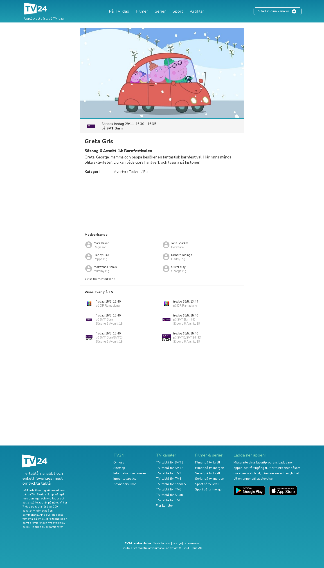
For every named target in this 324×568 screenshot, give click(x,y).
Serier (160, 11)
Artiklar (197, 11)
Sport (178, 11)
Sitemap (119, 468)
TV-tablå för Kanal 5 (171, 484)
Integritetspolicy (124, 479)
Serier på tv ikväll (207, 473)
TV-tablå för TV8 (168, 500)
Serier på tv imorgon (209, 479)
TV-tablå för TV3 (168, 473)
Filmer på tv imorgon (209, 468)
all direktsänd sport (54, 519)
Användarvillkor (124, 484)
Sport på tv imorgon (209, 489)
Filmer (142, 11)
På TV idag (119, 11)
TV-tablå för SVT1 (169, 462)
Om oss (118, 462)
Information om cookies (129, 473)
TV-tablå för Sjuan (169, 495)
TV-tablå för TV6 (168, 489)
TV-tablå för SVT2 (169, 468)
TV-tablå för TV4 (168, 479)
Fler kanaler (164, 505)
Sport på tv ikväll (207, 484)
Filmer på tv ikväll (207, 462)
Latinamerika (192, 543)
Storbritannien (162, 543)
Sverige (177, 543)
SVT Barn (114, 128)
